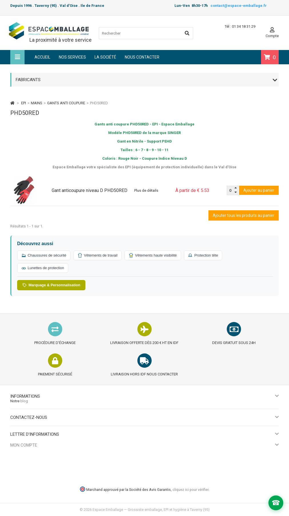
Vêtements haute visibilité (154, 255)
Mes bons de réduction (29, 481)
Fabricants (28, 79)
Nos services (72, 57)
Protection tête (205, 255)
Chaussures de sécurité (44, 255)
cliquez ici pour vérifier (190, 489)
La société (105, 57)
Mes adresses (22, 467)
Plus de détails (146, 190)
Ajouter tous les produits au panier (243, 215)
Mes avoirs (19, 460)
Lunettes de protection (43, 268)
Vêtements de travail (98, 255)
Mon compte (23, 445)
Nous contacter (142, 57)
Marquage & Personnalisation (51, 285)
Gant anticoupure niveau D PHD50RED (89, 190)
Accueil (42, 57)
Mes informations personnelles (36, 474)
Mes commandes (24, 453)
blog (24, 401)
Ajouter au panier (258, 190)
